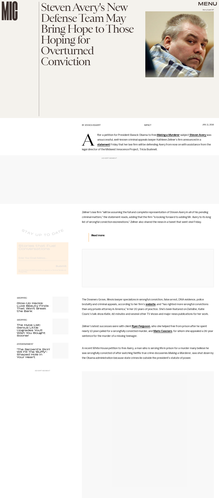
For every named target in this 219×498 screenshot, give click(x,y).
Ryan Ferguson (141, 326)
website (150, 304)
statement (103, 144)
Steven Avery (198, 134)
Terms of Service (58, 272)
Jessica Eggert (93, 125)
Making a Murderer (168, 134)
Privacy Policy (23, 274)
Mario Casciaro (162, 331)
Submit (61, 268)
